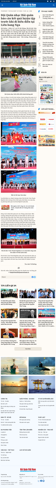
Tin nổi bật (4, 11)
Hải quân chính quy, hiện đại (26, 403)
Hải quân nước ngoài (24, 422)
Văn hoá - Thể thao (7, 450)
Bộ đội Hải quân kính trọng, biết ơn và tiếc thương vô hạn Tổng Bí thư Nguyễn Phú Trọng (28, 303)
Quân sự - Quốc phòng (25, 401)
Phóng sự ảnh (4, 440)
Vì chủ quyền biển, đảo (45, 399)
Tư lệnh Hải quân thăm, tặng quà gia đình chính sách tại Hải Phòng (8, 302)
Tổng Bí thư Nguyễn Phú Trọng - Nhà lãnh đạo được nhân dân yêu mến (9, 322)
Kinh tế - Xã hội (6, 417)
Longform (3, 432)
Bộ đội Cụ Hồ (4, 403)
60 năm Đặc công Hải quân (26, 409)
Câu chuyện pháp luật (43, 425)
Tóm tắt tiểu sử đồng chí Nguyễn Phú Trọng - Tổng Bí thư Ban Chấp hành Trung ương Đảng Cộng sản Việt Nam (28, 323)
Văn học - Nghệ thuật (6, 452)
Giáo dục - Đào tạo (42, 432)
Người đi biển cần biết (43, 437)
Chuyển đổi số (41, 440)
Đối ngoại (23, 417)
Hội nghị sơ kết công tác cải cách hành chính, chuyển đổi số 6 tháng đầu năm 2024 (28, 342)
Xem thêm (28, 349)
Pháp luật (41, 417)
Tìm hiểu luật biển (42, 422)
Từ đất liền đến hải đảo (6, 425)
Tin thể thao (4, 455)
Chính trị (4, 399)
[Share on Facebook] (32, 277)
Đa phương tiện (6, 429)
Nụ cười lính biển (5, 457)
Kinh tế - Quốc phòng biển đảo (8, 422)
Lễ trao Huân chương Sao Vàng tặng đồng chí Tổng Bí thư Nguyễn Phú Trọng (9, 342)
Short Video (4, 445)
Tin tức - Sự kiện (5, 401)
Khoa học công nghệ (43, 434)
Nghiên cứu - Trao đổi (45, 429)
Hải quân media (4, 442)
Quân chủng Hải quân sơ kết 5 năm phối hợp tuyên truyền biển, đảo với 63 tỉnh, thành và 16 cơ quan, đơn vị (46, 323)
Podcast (3, 437)
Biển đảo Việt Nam (5, 460)
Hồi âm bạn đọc (23, 434)
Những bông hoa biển (25, 432)
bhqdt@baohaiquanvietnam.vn (19, 272)
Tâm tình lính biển (26, 429)
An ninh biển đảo (24, 406)
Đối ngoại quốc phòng (25, 419)
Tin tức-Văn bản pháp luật (44, 419)
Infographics (4, 434)
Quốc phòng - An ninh (27, 399)
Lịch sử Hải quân (25, 450)
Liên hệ (14, 1)
